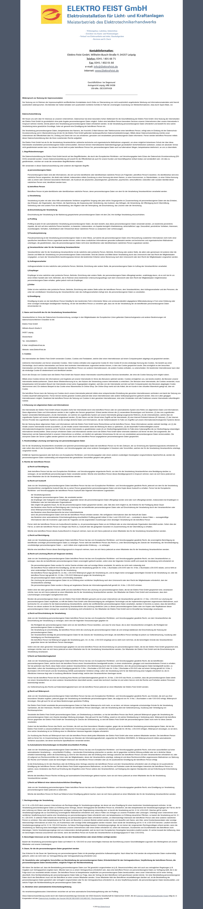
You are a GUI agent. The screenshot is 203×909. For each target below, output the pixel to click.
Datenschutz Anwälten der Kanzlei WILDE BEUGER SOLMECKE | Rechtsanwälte (71, 898)
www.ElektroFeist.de (107, 70)
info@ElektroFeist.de (106, 66)
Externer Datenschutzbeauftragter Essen (152, 896)
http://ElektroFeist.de (104, 906)
